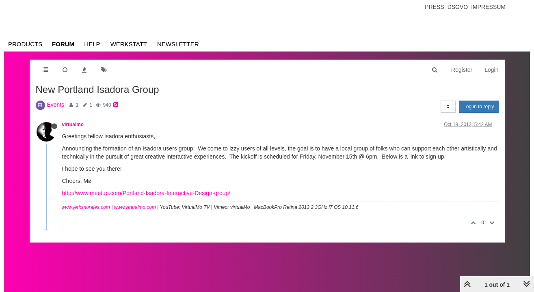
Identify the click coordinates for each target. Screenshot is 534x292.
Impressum (488, 7)
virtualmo (73, 124)
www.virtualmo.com (135, 207)
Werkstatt (128, 44)
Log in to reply (478, 107)
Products (25, 44)
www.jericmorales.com (86, 207)
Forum (63, 44)
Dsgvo (458, 7)
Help (92, 44)
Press (434, 7)
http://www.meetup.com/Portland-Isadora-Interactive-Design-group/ (146, 193)
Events (56, 104)
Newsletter (178, 44)
